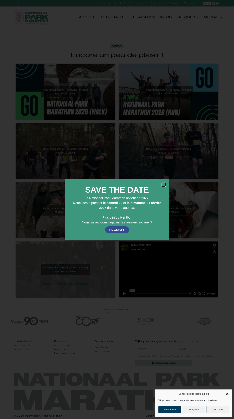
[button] (227, 393)
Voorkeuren (218, 409)
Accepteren (169, 409)
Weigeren (193, 409)
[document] (117, 209)
